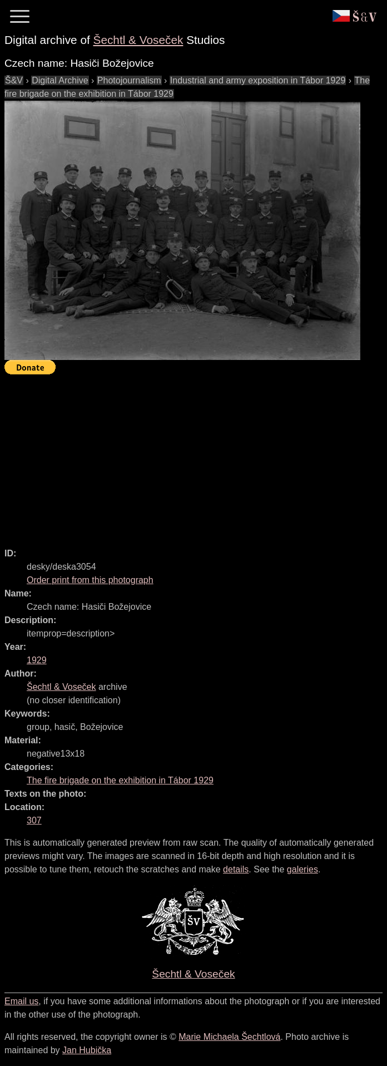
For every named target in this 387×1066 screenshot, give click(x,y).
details (236, 869)
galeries (302, 869)
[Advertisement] (195, 456)
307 (34, 820)
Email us (21, 1001)
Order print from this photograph (90, 580)
